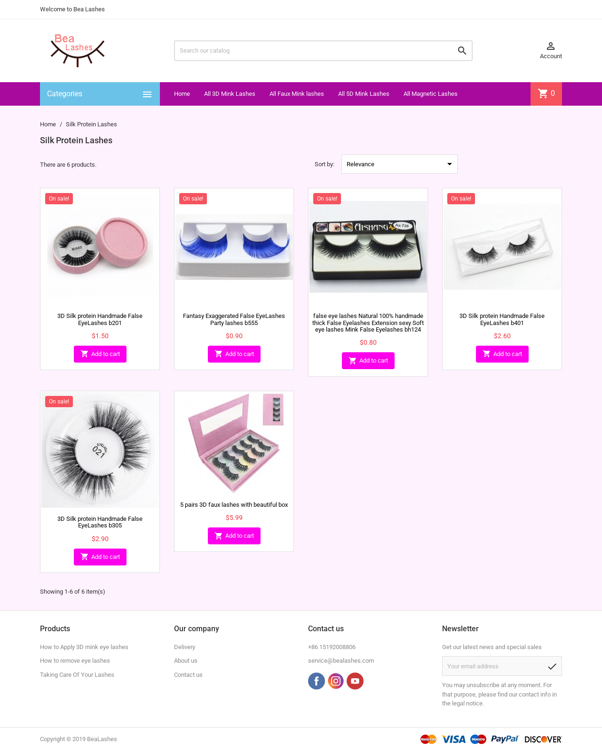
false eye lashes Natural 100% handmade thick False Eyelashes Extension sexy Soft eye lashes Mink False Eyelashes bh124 (368, 322)
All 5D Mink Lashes (363, 93)
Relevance (401, 164)
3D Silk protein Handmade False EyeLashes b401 (502, 319)
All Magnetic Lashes (431, 93)
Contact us (188, 674)
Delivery (184, 646)
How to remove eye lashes (75, 660)
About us (186, 660)
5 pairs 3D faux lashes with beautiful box (234, 504)
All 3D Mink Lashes (229, 93)
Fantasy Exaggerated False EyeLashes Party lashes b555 (234, 319)
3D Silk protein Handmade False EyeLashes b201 (100, 319)
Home (182, 93)
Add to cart (100, 353)
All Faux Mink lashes (296, 93)
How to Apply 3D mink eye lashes (84, 646)
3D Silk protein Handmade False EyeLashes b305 (100, 522)
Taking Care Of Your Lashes (77, 674)
